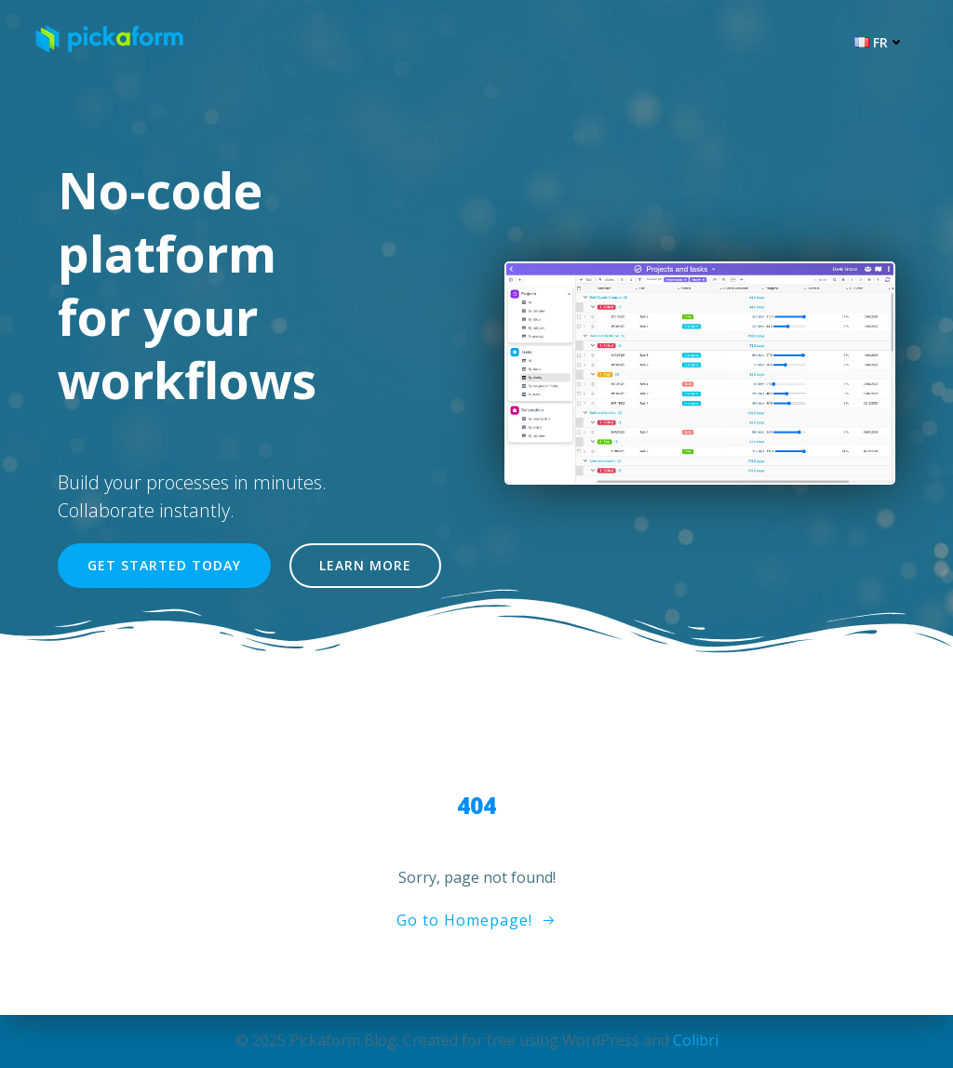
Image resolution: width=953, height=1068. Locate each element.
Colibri (695, 1040)
